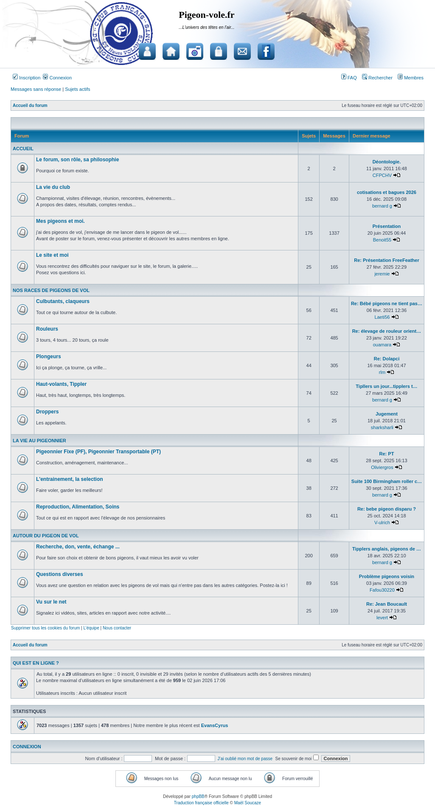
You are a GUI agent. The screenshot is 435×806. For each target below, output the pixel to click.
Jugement (387, 413)
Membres (411, 77)
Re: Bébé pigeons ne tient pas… (386, 303)
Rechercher (377, 77)
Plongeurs (48, 356)
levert (382, 617)
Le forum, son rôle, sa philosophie (77, 160)
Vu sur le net (51, 602)
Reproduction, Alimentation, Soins (77, 507)
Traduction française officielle (201, 802)
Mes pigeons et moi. (60, 221)
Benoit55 (382, 239)
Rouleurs (47, 329)
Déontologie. (387, 161)
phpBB (198, 796)
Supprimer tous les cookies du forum (45, 628)
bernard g (382, 205)
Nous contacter (117, 628)
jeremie (382, 273)
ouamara (382, 344)
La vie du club (53, 187)
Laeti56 (382, 317)
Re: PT (386, 453)
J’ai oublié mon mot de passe (245, 758)
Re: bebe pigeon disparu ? (386, 508)
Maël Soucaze (247, 802)
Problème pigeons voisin (386, 576)
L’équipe (91, 628)
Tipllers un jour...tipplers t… (386, 386)
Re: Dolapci (387, 358)
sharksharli (382, 427)
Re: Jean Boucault (386, 604)
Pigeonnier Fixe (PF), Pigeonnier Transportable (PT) (98, 452)
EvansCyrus (214, 725)
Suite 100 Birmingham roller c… (386, 481)
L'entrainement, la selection (69, 479)
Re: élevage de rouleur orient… (386, 331)
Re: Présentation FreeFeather (386, 260)
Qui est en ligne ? (36, 663)
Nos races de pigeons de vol (51, 290)
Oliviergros (382, 467)
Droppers (47, 412)
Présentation (387, 226)
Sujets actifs (77, 89)
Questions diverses (59, 574)
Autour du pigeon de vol (46, 535)
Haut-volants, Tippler (61, 384)
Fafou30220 (382, 590)
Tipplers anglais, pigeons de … (386, 548)
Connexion (57, 77)
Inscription (26, 77)
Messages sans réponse (36, 89)
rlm (382, 372)
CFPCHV (382, 175)
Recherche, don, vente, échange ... (78, 547)
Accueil (23, 148)
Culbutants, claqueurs (63, 301)
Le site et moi (52, 255)
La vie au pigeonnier (39, 440)
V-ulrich (382, 522)
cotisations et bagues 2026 (386, 192)
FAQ (349, 77)
